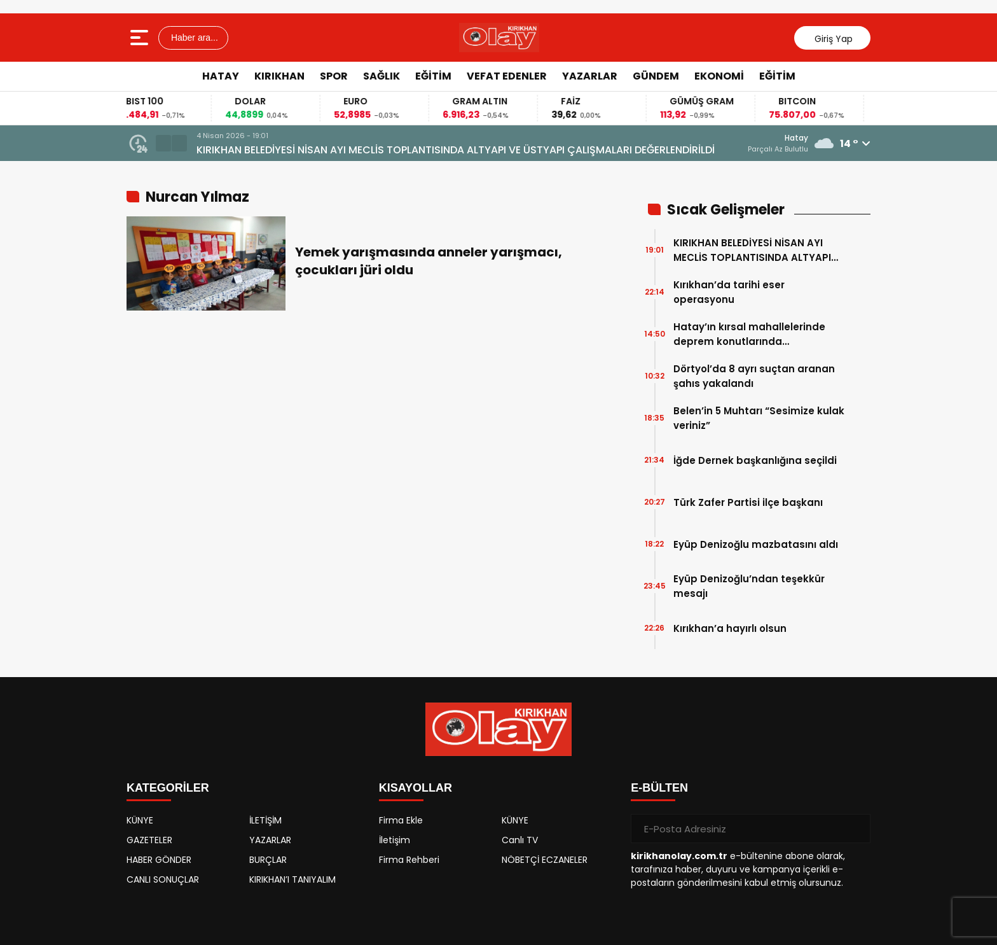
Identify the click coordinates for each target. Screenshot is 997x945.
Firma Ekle (401, 820)
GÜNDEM (656, 76)
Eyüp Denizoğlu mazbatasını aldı (755, 544)
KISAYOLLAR (415, 787)
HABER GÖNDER (159, 859)
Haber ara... (193, 37)
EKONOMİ (719, 76)
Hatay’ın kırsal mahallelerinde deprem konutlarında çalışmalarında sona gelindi (749, 334)
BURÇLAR (268, 859)
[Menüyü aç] (141, 37)
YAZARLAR (589, 76)
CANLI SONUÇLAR (163, 879)
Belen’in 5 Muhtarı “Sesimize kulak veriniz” (758, 418)
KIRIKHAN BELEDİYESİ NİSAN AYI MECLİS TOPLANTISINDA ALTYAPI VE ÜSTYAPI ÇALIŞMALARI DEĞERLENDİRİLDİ (455, 150)
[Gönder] (855, 828)
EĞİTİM (433, 76)
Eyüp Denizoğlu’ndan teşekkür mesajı (749, 586)
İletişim (394, 840)
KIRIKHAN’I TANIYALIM (292, 879)
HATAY (220, 76)
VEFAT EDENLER (507, 76)
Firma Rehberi (409, 859)
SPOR (334, 76)
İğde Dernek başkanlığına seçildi (755, 460)
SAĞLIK (381, 76)
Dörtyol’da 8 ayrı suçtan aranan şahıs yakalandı (754, 376)
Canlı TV (520, 840)
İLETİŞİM (265, 820)
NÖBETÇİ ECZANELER (545, 859)
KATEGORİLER (168, 787)
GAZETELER (149, 840)
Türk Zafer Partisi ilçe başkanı (748, 502)
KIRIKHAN (279, 76)
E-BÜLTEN (659, 787)
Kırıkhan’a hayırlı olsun (730, 628)
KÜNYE (140, 820)
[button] (163, 143)
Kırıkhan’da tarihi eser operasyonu (729, 292)
